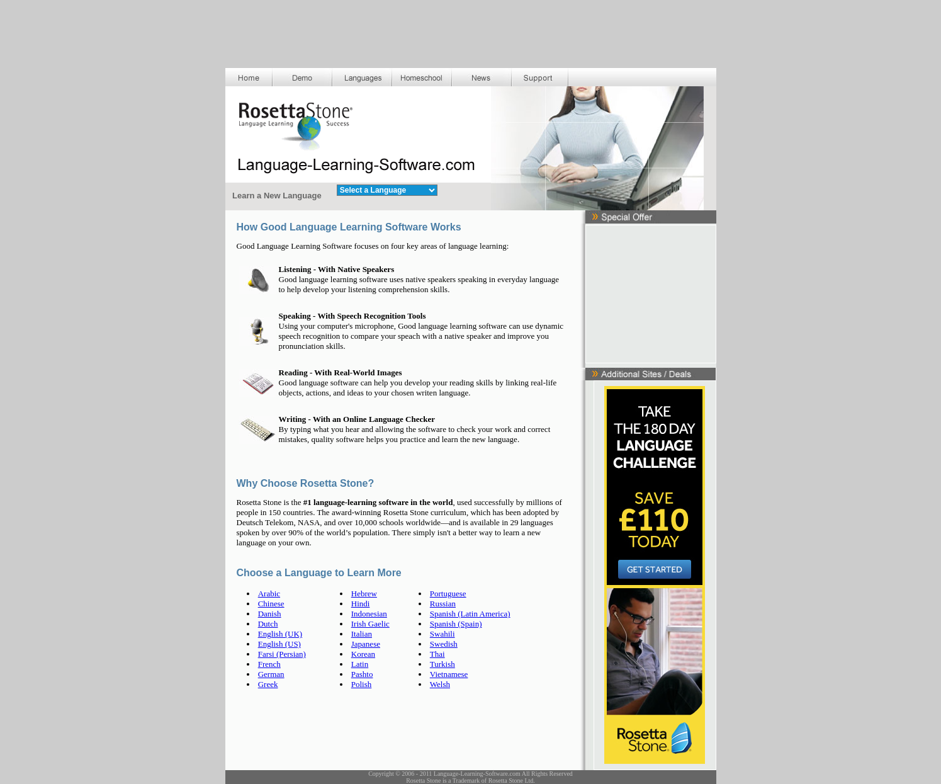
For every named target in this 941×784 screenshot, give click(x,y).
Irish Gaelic (370, 623)
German (271, 674)
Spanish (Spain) (456, 623)
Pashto (362, 674)
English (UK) (280, 634)
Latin (359, 664)
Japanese (365, 644)
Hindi (360, 603)
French (269, 664)
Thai (437, 654)
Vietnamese (449, 674)
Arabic (269, 593)
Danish (269, 613)
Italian (361, 634)
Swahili (442, 634)
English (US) (279, 644)
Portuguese (448, 593)
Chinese (271, 603)
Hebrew (364, 593)
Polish (361, 684)
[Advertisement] (471, 28)
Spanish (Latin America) (470, 613)
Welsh (440, 684)
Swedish (444, 644)
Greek (268, 684)
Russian (443, 603)
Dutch (268, 623)
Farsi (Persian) (282, 654)
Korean (363, 654)
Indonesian (369, 613)
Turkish (442, 664)
